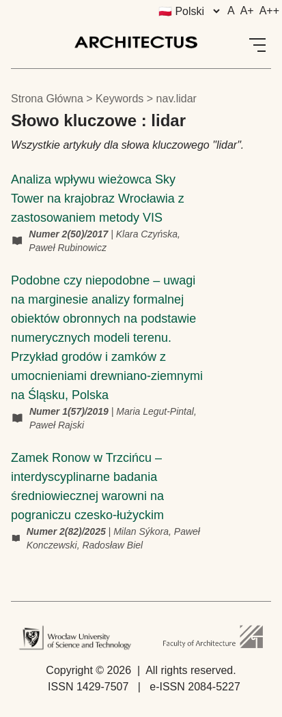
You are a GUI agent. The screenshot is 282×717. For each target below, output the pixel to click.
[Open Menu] (257, 45)
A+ (247, 10)
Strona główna (47, 98)
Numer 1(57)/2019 (70, 411)
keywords (119, 98)
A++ (269, 10)
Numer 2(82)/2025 (68, 531)
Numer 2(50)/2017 (70, 234)
